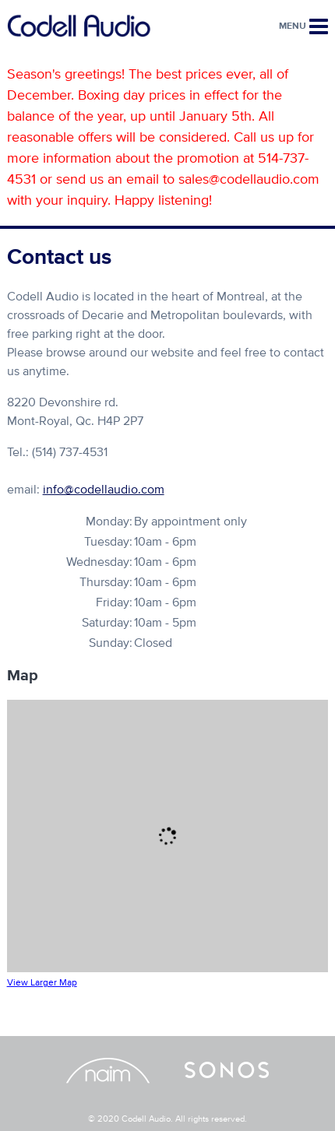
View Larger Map (42, 983)
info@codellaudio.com (103, 489)
